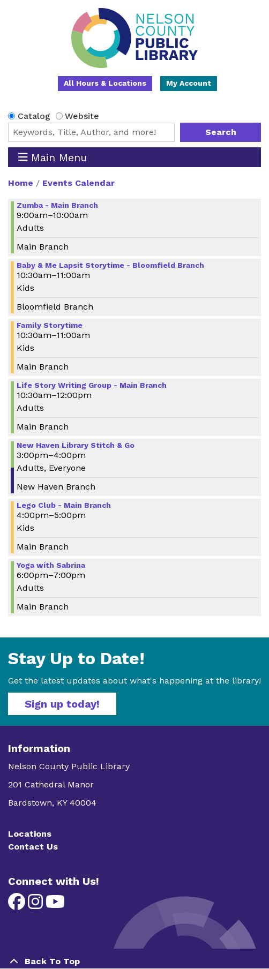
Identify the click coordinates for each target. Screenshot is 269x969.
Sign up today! (62, 703)
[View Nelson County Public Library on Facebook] (18, 905)
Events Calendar (78, 183)
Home (20, 183)
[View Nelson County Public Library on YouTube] (55, 905)
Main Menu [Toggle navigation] (52, 157)
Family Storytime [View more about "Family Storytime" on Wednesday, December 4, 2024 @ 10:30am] (50, 325)
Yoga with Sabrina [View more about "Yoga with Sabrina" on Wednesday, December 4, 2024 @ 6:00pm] (51, 565)
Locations (29, 834)
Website (82, 116)
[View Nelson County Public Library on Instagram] (37, 905)
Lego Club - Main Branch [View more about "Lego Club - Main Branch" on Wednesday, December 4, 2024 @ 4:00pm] (64, 505)
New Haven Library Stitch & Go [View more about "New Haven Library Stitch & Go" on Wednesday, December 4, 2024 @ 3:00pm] (75, 445)
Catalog (34, 116)
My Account (188, 83)
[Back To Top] (134, 961)
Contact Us (33, 847)
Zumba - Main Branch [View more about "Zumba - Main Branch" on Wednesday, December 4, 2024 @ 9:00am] (57, 205)
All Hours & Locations (105, 83)
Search (220, 132)
